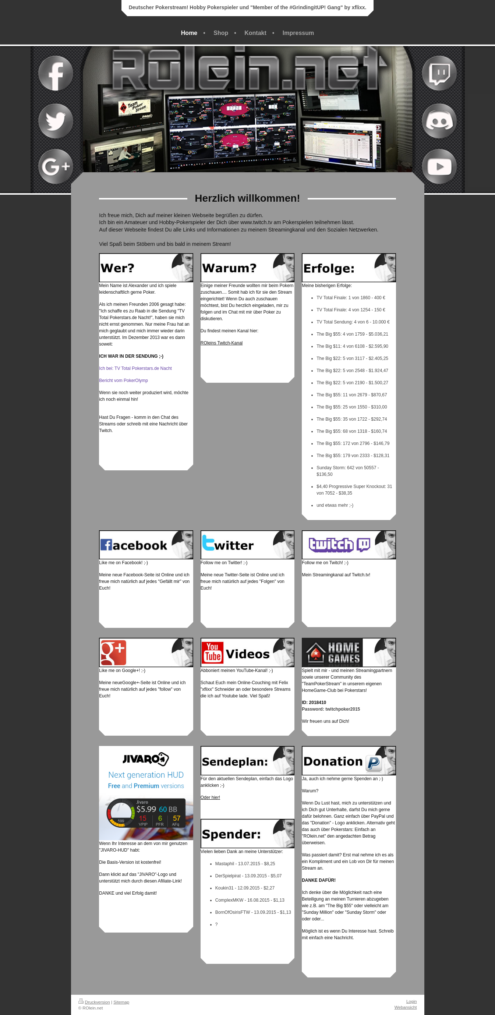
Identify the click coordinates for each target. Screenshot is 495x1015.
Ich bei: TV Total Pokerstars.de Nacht (135, 368)
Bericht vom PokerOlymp (123, 380)
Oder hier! (210, 797)
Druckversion (94, 1002)
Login (411, 1001)
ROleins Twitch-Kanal (222, 343)
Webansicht (406, 1007)
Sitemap (121, 1002)
